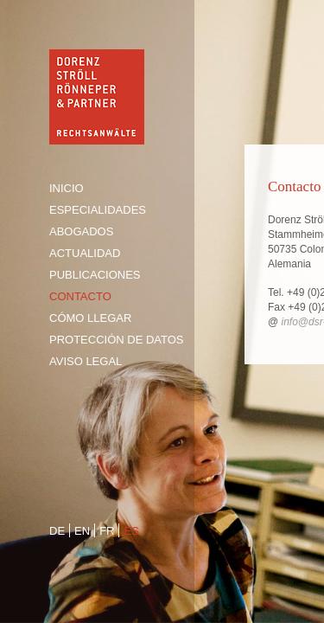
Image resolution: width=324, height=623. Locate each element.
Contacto (80, 296)
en (82, 530)
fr (106, 530)
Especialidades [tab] (97, 209)
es (131, 530)
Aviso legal (85, 361)
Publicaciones (94, 274)
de (57, 530)
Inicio (66, 188)
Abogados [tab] (81, 231)
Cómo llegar (90, 318)
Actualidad (84, 253)
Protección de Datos (116, 339)
